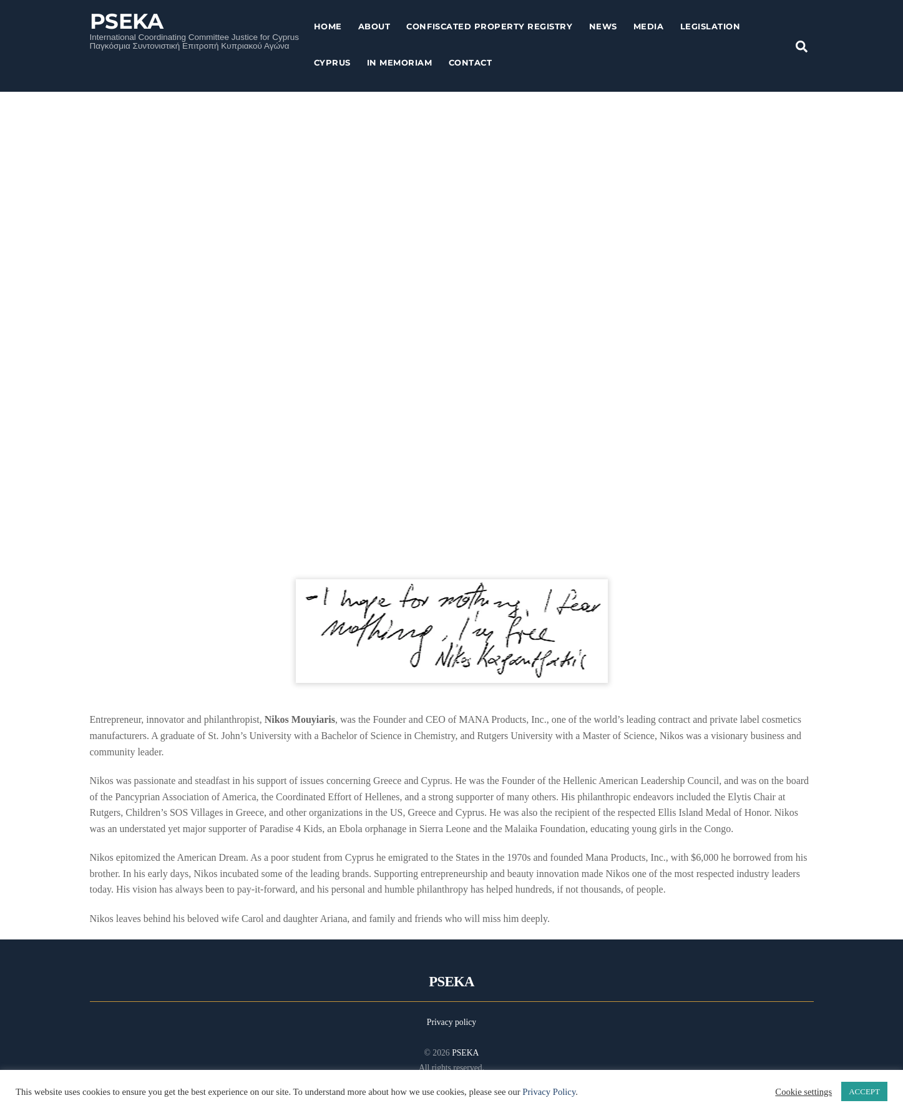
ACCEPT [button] (864, 1091)
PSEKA (465, 1052)
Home (328, 26)
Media (648, 26)
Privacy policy (451, 1022)
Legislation (710, 26)
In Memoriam (399, 62)
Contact (470, 62)
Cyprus (332, 62)
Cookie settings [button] (803, 1092)
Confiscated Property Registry (489, 26)
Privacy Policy (548, 1092)
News (603, 26)
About (374, 26)
